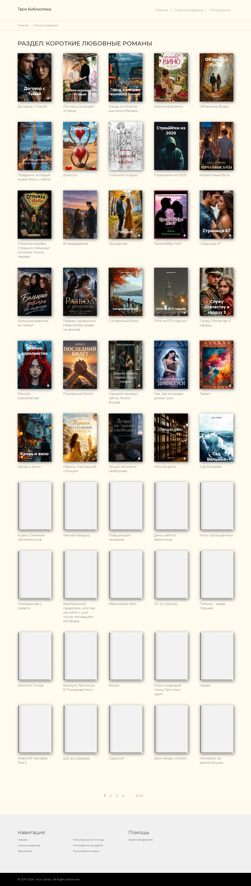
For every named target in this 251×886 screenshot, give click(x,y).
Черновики (25, 851)
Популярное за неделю (88, 845)
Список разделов (188, 10)
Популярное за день (86, 851)
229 (139, 796)
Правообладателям (140, 839)
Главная (162, 10)
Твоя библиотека (34, 9)
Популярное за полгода (88, 839)
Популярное (219, 10)
